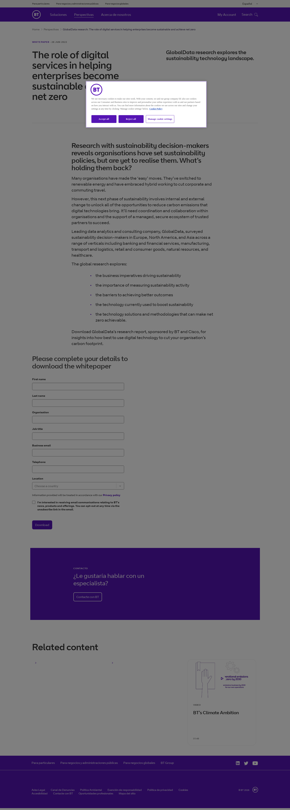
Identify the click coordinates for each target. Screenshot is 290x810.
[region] (146, 104)
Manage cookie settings (160, 119)
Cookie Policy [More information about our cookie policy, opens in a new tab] (155, 109)
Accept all (104, 119)
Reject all (131, 119)
